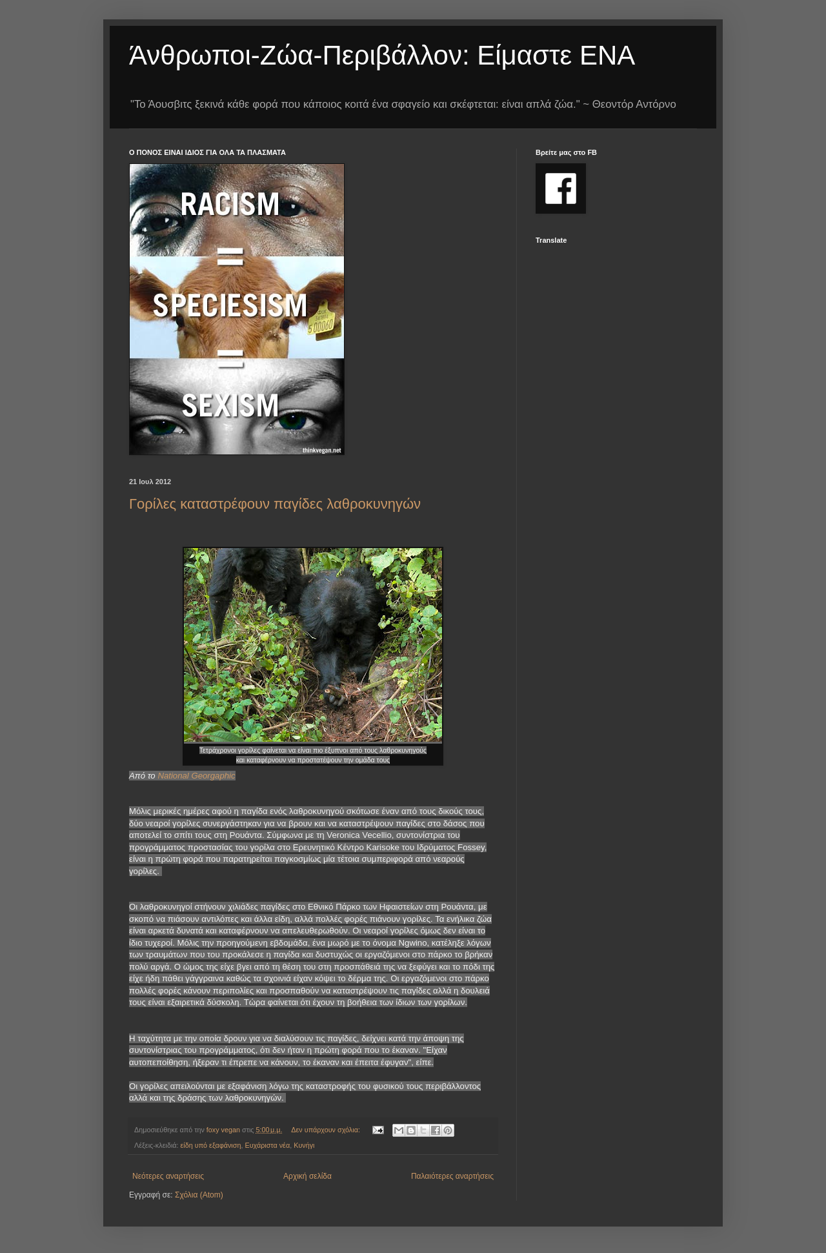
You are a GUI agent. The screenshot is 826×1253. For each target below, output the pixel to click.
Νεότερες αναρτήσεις (168, 1176)
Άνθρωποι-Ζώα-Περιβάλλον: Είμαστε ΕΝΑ (382, 55)
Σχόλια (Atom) (199, 1194)
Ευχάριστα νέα (267, 1145)
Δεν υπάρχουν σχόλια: (326, 1130)
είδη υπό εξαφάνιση (211, 1145)
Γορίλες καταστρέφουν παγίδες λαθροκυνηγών (275, 504)
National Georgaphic (196, 775)
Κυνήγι (304, 1145)
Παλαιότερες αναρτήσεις (452, 1176)
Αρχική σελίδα (307, 1176)
